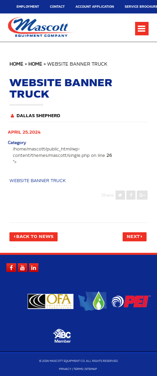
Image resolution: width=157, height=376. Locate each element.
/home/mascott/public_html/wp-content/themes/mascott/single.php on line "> (60, 155)
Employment (26, 7)
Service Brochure (124, 7)
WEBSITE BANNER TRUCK (36, 181)
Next (134, 237)
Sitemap (91, 369)
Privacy (65, 369)
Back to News (33, 237)
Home (16, 64)
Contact (52, 7)
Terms (78, 369)
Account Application (84, 7)
